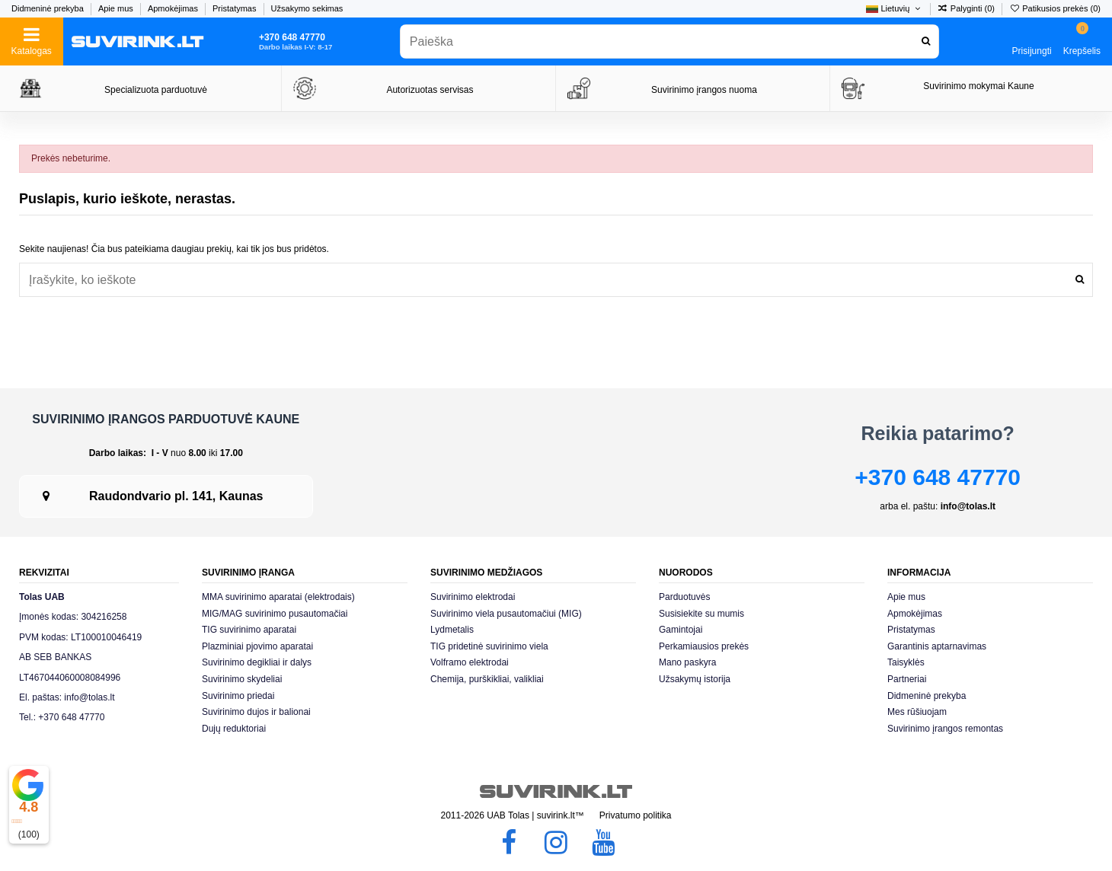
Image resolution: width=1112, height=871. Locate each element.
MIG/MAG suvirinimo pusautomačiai (274, 613)
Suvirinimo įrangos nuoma (704, 90)
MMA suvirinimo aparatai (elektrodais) (278, 597)
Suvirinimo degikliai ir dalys (257, 662)
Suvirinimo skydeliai (242, 679)
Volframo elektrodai (469, 662)
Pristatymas (235, 8)
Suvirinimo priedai (238, 696)
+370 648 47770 (938, 477)
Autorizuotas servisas (429, 90)
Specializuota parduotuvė (155, 90)
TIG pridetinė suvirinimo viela (489, 646)
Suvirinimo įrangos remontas (945, 728)
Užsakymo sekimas (307, 8)
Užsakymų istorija (694, 679)
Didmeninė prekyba (48, 8)
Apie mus (117, 8)
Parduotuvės (684, 597)
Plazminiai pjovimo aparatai (257, 646)
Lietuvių (894, 8)
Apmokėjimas (174, 8)
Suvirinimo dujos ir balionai (256, 712)
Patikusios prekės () (1055, 8)
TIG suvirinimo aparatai (249, 629)
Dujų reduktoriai (234, 728)
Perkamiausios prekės (704, 646)
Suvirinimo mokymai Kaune (978, 86)
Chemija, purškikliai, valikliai (487, 679)
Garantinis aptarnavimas (936, 646)
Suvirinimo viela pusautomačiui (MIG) (506, 613)
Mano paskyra (687, 662)
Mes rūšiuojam (917, 712)
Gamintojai (680, 629)
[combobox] (669, 41)
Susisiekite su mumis (701, 613)
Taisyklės (906, 662)
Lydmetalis (452, 629)
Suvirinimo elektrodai (472, 597)
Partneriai (906, 679)
